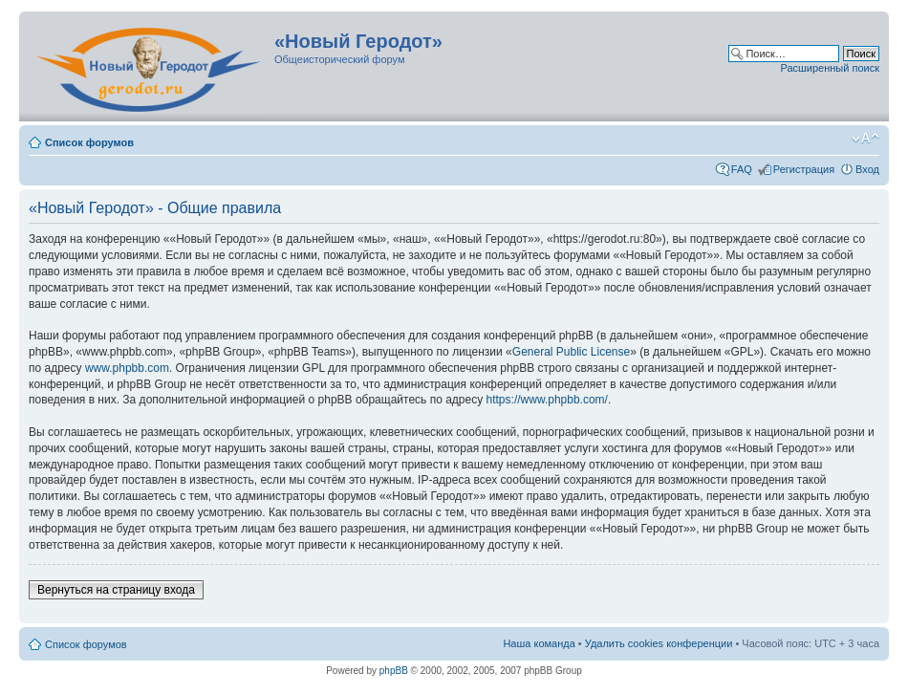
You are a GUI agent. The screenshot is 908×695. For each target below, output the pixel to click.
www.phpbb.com (127, 368)
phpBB (393, 670)
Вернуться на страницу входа (116, 590)
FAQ (741, 169)
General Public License (571, 351)
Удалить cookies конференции (659, 643)
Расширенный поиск (829, 68)
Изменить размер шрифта (865, 138)
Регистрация (803, 169)
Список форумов (89, 142)
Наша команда (538, 643)
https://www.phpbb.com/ (547, 399)
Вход (867, 169)
